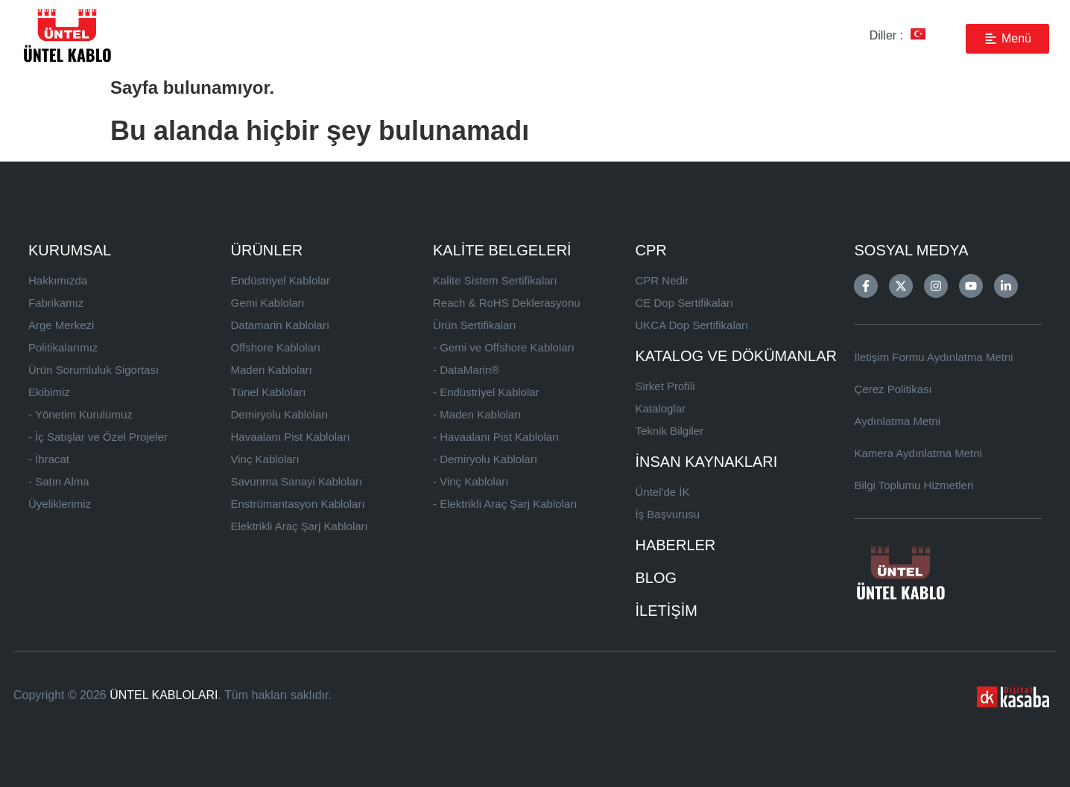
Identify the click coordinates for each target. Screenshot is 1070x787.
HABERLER (676, 545)
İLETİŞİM (666, 610)
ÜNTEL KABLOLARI (164, 695)
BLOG (656, 578)
